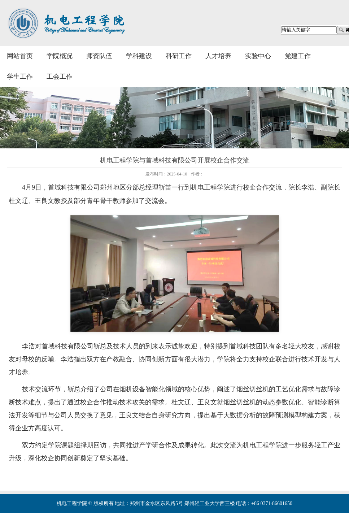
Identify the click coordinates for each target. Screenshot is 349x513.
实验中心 (258, 56)
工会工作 (60, 76)
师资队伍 (99, 56)
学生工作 (20, 76)
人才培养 (218, 56)
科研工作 (179, 56)
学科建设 (139, 56)
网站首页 (20, 56)
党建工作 (298, 56)
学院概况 (60, 56)
